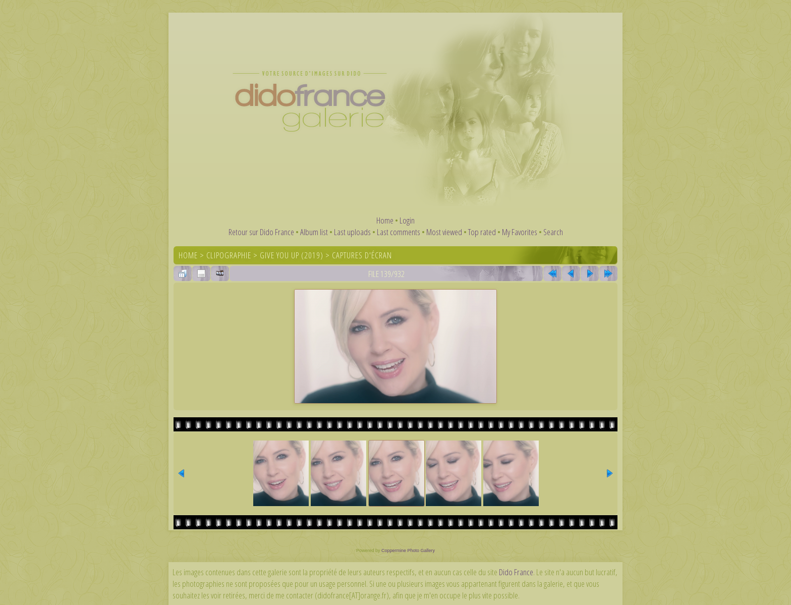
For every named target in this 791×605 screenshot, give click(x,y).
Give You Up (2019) (291, 255)
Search (553, 232)
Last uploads (352, 232)
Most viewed (444, 232)
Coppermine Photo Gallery (408, 550)
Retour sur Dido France (261, 232)
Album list (314, 232)
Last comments (398, 232)
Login (407, 220)
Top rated (482, 232)
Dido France (516, 572)
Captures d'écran (362, 255)
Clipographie (228, 255)
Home (384, 220)
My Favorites (519, 232)
